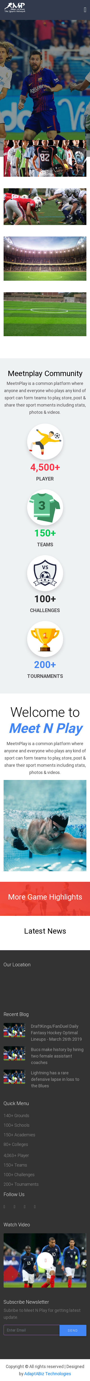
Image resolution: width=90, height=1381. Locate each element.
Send (73, 1330)
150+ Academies (19, 1135)
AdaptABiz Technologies (47, 1373)
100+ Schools (17, 1125)
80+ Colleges (16, 1144)
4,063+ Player (16, 1155)
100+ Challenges (19, 1174)
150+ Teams (15, 1165)
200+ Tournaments (21, 1184)
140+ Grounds (16, 1115)
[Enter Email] (32, 1330)
